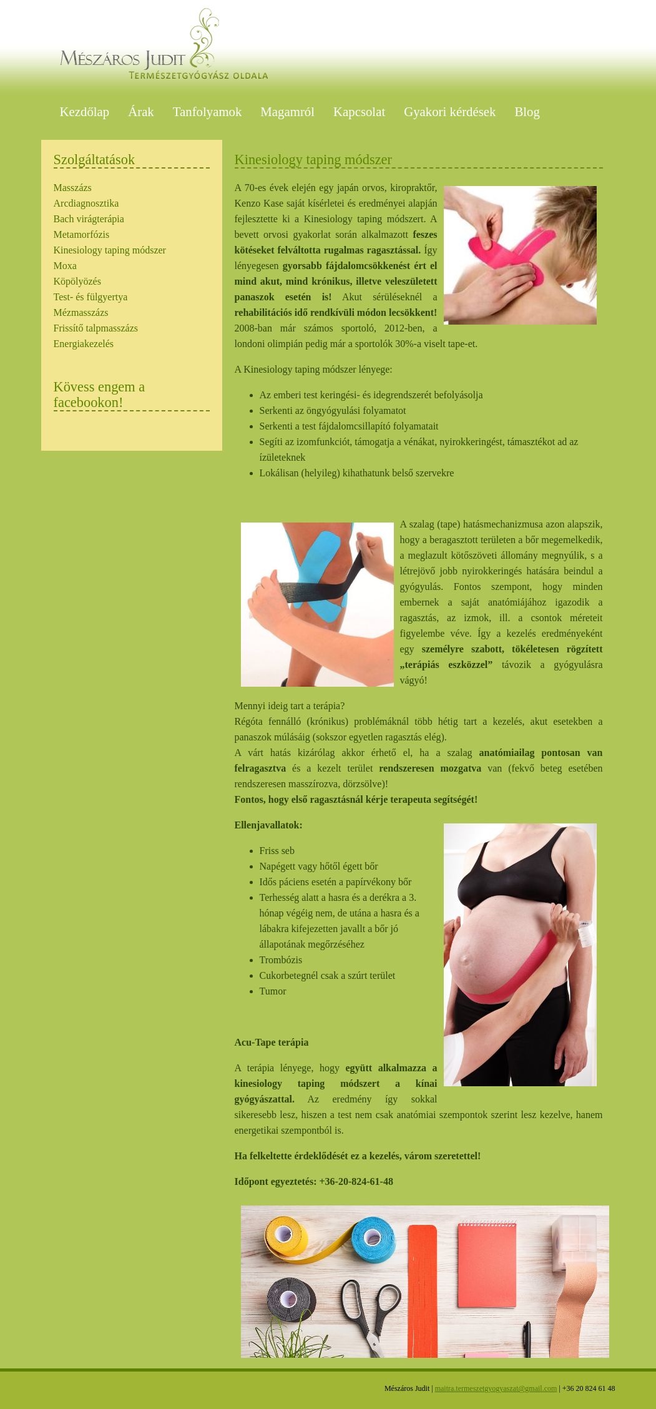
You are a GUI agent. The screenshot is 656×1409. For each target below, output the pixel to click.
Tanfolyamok (207, 111)
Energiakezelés (84, 343)
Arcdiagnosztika (86, 203)
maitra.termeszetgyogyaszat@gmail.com (496, 1388)
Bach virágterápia (89, 219)
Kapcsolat (359, 111)
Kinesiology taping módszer (110, 250)
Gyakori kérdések (450, 111)
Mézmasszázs (81, 312)
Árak (141, 111)
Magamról (287, 111)
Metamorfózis (82, 234)
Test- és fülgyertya (91, 297)
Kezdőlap (85, 111)
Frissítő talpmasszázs (96, 328)
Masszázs (73, 187)
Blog (526, 111)
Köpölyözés (77, 281)
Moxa (65, 265)
